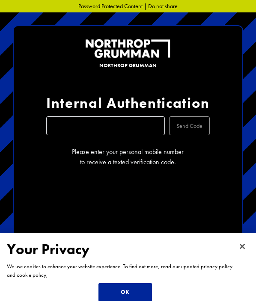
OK (125, 292)
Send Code (189, 126)
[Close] (242, 246)
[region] (128, 270)
